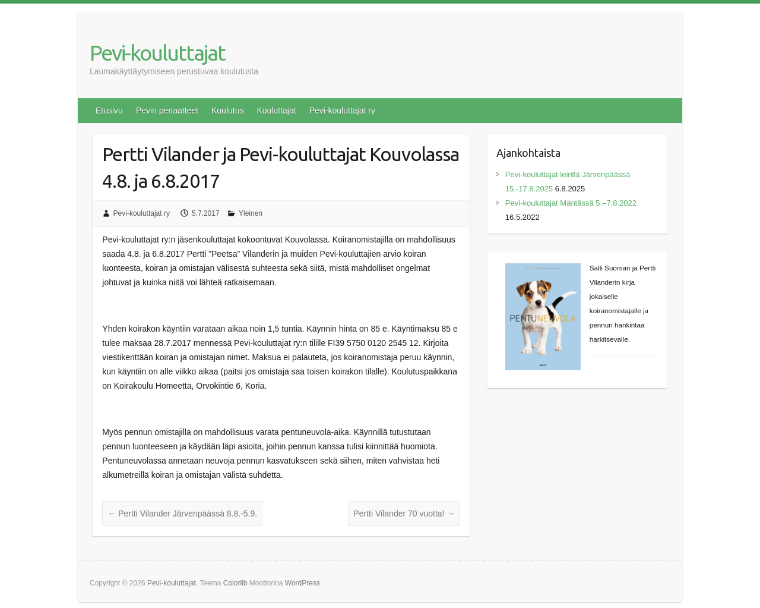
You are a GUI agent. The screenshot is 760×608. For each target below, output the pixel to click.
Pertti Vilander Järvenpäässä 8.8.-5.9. (182, 513)
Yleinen (250, 213)
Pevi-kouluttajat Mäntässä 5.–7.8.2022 (570, 203)
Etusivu (109, 110)
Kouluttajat (276, 110)
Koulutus (227, 110)
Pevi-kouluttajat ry (342, 110)
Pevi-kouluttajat (157, 52)
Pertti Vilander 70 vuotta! (404, 513)
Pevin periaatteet (167, 110)
